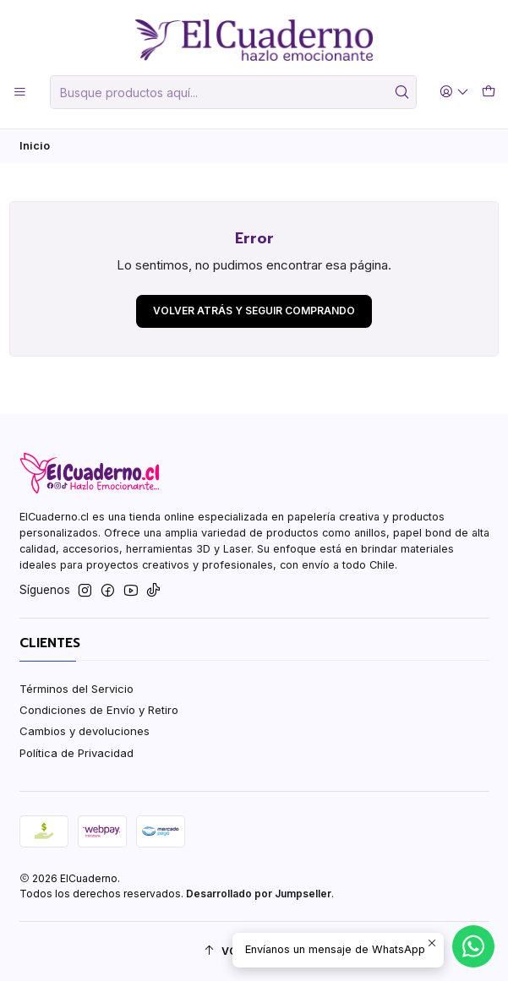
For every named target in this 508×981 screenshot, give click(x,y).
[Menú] (19, 92)
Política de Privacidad (76, 753)
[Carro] (488, 92)
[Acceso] (454, 92)
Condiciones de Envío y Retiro (98, 710)
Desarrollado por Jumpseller (258, 893)
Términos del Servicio (76, 688)
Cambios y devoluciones (84, 731)
